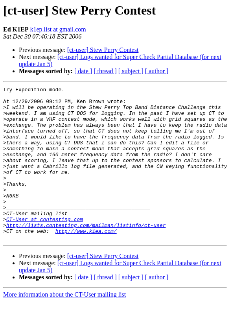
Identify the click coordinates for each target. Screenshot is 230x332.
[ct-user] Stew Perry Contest (103, 49)
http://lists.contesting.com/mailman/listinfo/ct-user (86, 253)
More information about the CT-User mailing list (64, 325)
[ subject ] (131, 71)
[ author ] (157, 71)
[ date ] (83, 71)
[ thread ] (105, 71)
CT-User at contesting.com (44, 246)
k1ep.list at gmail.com (58, 29)
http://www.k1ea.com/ (86, 260)
